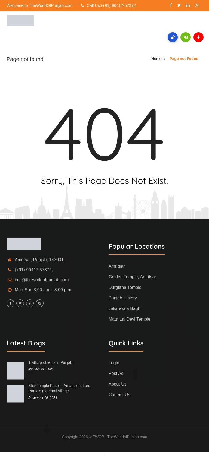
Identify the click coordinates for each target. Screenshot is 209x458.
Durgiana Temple (125, 287)
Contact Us (119, 394)
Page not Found (184, 58)
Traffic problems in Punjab (50, 362)
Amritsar (117, 266)
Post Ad (116, 373)
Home (156, 58)
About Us (118, 384)
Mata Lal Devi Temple (129, 319)
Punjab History (123, 298)
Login (114, 363)
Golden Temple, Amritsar (132, 276)
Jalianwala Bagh (124, 308)
